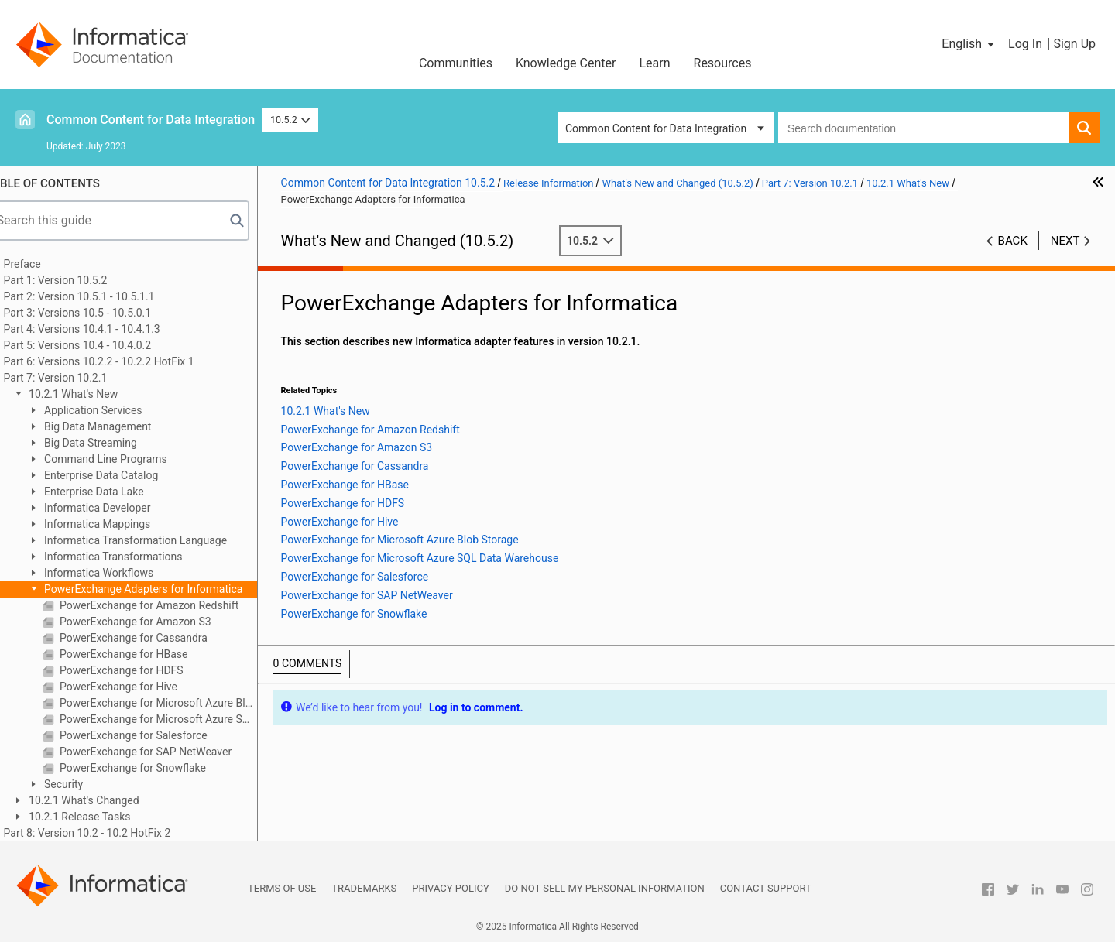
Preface (44, 264)
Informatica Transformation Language (156, 540)
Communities (455, 63)
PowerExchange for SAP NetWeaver (166, 751)
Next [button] (1065, 241)
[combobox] (923, 127)
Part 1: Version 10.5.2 (77, 280)
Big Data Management (118, 426)
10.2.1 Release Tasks (100, 816)
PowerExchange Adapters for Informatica (164, 589)
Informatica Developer (118, 508)
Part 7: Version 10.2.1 (77, 378)
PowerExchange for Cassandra (154, 638)
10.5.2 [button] (290, 119)
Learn (654, 63)
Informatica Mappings (118, 524)
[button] (969, 44)
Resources (723, 63)
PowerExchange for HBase (144, 654)
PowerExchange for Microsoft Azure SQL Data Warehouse (179, 719)
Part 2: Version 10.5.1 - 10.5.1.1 (101, 296)
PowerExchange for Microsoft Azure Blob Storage (179, 703)
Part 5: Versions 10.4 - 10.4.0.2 (99, 345)
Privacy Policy (450, 888)
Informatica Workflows (119, 573)
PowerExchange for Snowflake (153, 768)
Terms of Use (282, 888)
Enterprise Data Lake (114, 491)
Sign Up (1074, 43)
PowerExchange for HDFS (142, 670)
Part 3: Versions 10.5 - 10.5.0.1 (99, 313)
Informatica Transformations (133, 556)
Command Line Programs (126, 459)
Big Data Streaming (111, 443)
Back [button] (1013, 241)
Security (84, 784)
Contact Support (765, 888)
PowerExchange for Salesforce (154, 735)
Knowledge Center (566, 63)
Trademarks (363, 888)
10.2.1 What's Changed (104, 800)
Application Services (113, 410)
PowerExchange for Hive (139, 686)
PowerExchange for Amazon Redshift (170, 605)
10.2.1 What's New (94, 394)
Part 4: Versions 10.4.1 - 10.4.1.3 (104, 329)
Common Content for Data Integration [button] (655, 128)
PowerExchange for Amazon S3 (156, 621)
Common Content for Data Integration (150, 119)
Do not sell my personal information (605, 888)
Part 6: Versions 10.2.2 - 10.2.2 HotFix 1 (121, 361)
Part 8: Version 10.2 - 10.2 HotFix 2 (109, 833)
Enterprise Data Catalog (121, 475)
